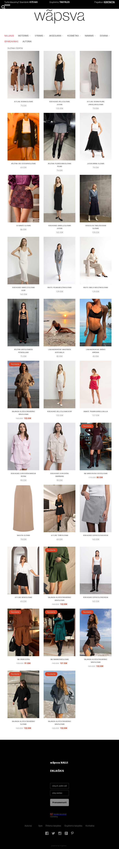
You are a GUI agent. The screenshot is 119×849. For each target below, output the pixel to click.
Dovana (105, 36)
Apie (40, 826)
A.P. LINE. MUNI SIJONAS (23, 597)
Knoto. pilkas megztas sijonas (59, 287)
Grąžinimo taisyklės (73, 826)
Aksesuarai (56, 36)
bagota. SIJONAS (23, 535)
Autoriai (28, 826)
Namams (90, 36)
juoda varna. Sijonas (95, 163)
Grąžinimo (54, 2)
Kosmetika (74, 36)
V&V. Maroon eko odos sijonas (95, 473)
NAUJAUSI (9, 36)
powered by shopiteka (58, 846)
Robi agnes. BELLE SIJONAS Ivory (59, 411)
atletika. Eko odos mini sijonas (23, 163)
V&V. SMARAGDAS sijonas (59, 659)
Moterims (24, 36)
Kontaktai (90, 826)
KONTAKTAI (109, 2)
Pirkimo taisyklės (53, 826)
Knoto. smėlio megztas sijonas (95, 287)
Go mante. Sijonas (23, 225)
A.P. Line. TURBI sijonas (59, 535)
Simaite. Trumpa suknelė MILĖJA (96, 411)
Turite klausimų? (11, 2)
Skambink (24, 2)
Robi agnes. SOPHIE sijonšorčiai (95, 535)
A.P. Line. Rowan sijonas (23, 101)
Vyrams (40, 36)
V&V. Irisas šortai (23, 659)
